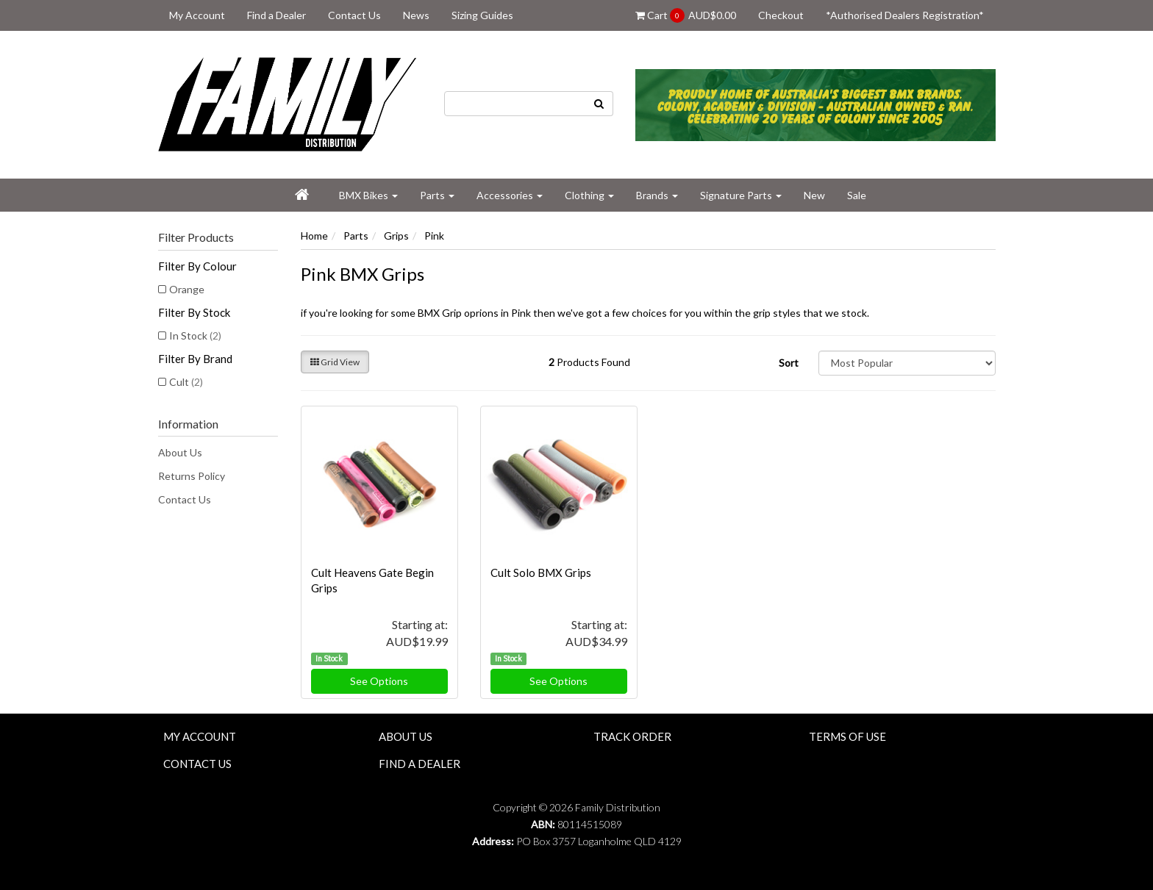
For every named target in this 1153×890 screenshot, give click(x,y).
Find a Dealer (276, 15)
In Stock (195, 335)
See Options (379, 681)
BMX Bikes (368, 195)
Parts (437, 195)
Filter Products (196, 237)
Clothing (589, 195)
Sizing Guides (482, 15)
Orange (186, 289)
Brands (657, 195)
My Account (197, 15)
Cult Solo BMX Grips (540, 572)
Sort (789, 362)
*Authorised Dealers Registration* (905, 15)
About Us (180, 452)
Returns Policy (191, 476)
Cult (186, 382)
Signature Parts (741, 195)
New (814, 195)
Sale (856, 195)
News (416, 15)
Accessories (509, 195)
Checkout (781, 15)
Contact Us (354, 15)
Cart (685, 15)
